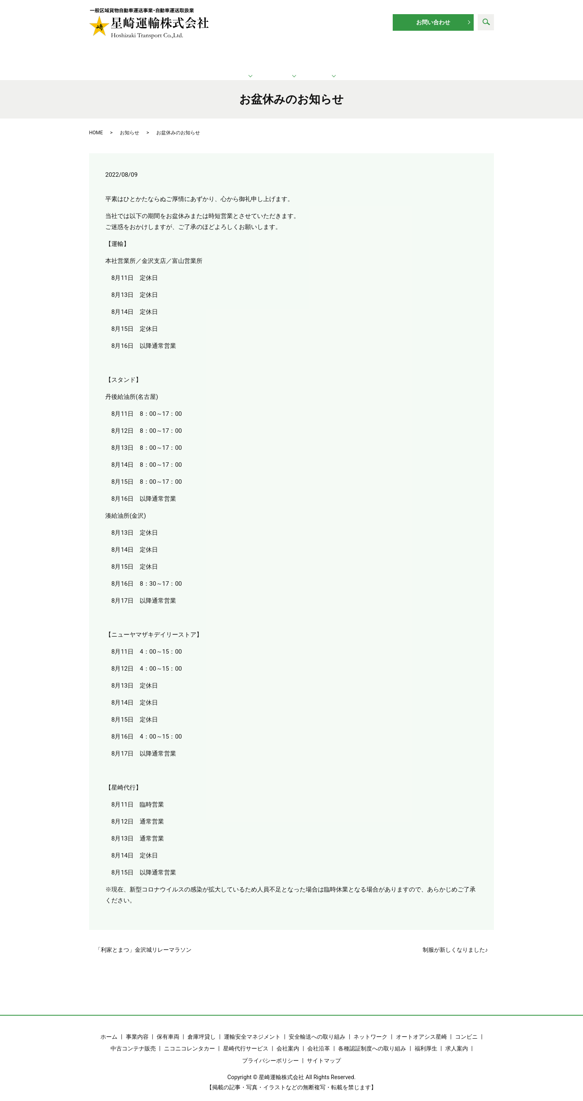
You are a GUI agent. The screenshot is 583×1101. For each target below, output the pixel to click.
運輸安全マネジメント (252, 1028)
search (486, 22)
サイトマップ (324, 1051)
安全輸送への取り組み (317, 1028)
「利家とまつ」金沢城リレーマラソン (143, 941)
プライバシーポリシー (270, 1051)
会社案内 (288, 1040)
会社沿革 (318, 1040)
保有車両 (168, 1028)
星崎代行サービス (245, 1040)
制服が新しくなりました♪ (455, 941)
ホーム (129, 57)
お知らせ (129, 124)
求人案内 (451, 57)
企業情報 (375, 57)
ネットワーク (293, 57)
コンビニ (466, 1028)
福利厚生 (426, 1040)
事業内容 (137, 1028)
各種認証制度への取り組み (372, 1040)
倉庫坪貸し (201, 1028)
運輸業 (206, 57)
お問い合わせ (433, 22)
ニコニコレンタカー (189, 1040)
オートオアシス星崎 (421, 1028)
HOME (96, 124)
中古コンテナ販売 (133, 1040)
